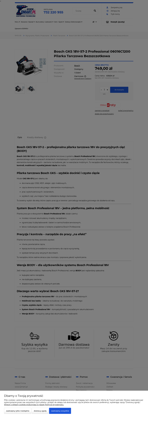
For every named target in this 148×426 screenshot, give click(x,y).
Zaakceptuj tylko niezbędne (17, 411)
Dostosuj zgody (40, 411)
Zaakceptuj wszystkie (60, 411)
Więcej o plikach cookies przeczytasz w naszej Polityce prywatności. (34, 404)
